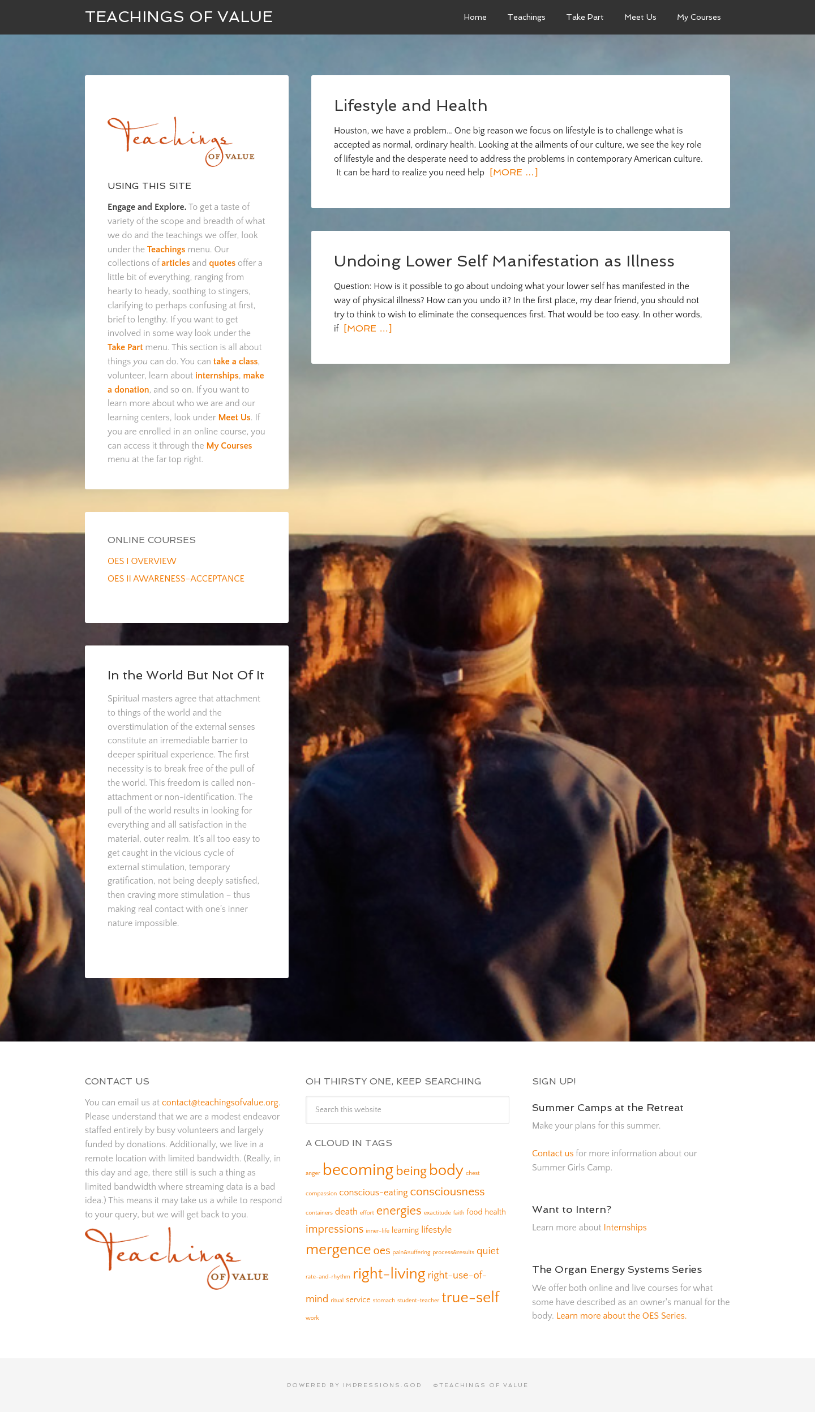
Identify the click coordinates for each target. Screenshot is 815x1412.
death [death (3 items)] (346, 1212)
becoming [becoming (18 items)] (358, 1170)
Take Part (125, 347)
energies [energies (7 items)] (399, 1211)
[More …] (512, 172)
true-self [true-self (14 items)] (470, 1297)
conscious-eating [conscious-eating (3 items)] (373, 1192)
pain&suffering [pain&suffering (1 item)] (412, 1252)
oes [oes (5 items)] (382, 1251)
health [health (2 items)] (495, 1212)
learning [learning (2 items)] (405, 1230)
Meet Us (234, 417)
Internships (624, 1227)
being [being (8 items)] (411, 1171)
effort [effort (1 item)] (367, 1212)
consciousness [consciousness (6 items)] (447, 1191)
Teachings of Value (179, 16)
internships (217, 376)
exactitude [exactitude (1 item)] (437, 1212)
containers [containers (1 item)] (319, 1212)
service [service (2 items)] (358, 1300)
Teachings (166, 249)
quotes (222, 263)
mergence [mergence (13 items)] (338, 1249)
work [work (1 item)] (312, 1318)
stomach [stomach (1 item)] (384, 1300)
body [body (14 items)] (446, 1170)
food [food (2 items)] (475, 1212)
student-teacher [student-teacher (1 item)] (418, 1300)
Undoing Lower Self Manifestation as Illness (504, 261)
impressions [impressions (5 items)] (335, 1229)
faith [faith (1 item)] (459, 1212)
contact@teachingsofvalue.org (220, 1102)
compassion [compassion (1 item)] (321, 1193)
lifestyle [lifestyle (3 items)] (436, 1230)
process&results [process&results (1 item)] (453, 1252)
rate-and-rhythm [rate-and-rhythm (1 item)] (328, 1276)
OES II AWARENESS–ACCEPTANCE (176, 579)
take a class (235, 361)
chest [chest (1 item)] (473, 1173)
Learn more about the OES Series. (621, 1316)
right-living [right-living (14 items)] (389, 1273)
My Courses (229, 446)
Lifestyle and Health (411, 105)
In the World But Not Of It (186, 675)
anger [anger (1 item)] (313, 1173)
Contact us (552, 1153)
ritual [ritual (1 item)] (337, 1300)
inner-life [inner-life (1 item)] (377, 1231)
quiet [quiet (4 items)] (488, 1251)
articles (175, 263)
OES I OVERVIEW (142, 561)
